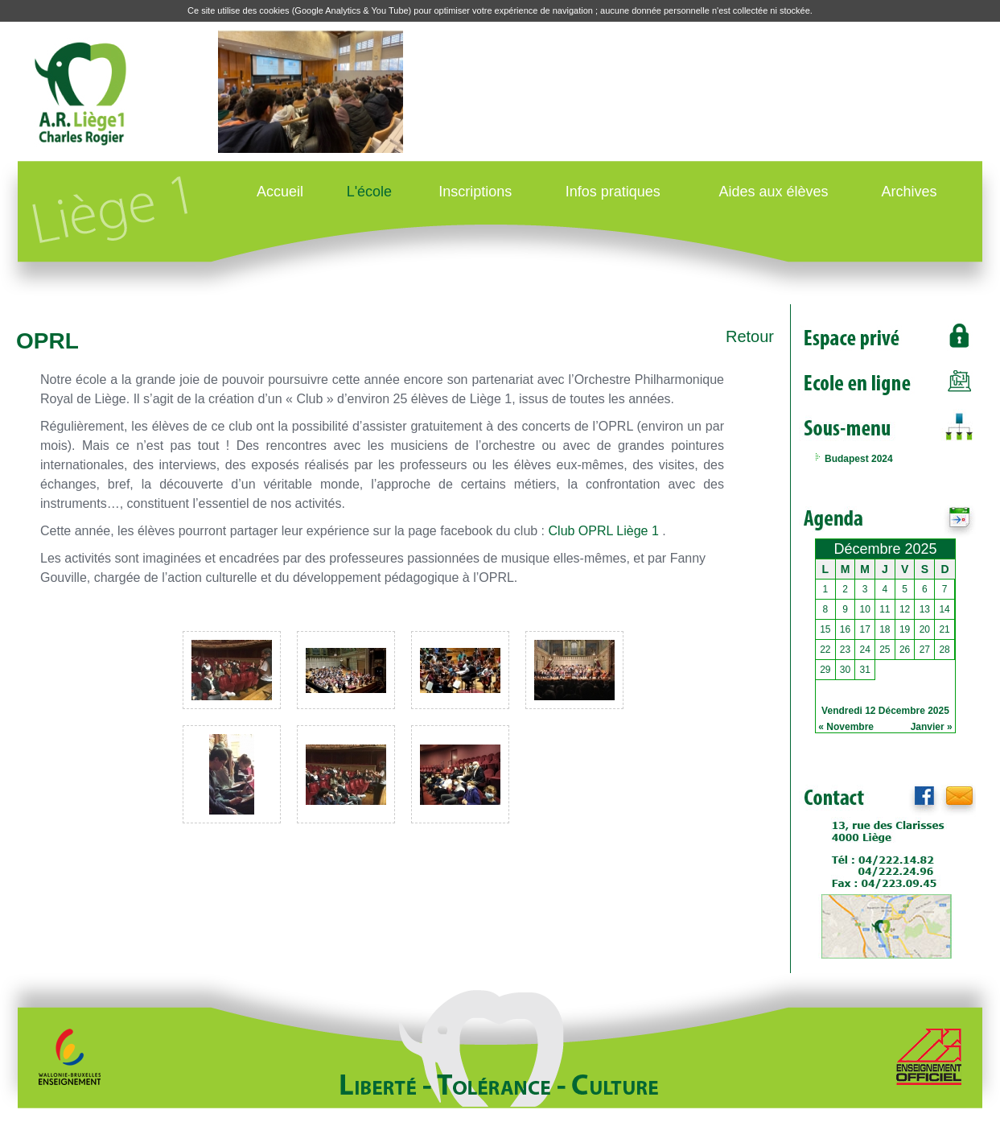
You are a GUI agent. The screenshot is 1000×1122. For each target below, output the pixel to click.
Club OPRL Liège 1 (604, 531)
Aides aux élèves (773, 192)
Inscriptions (475, 192)
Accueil (280, 192)
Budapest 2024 (859, 458)
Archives (909, 192)
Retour (750, 336)
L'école (369, 192)
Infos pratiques (613, 192)
